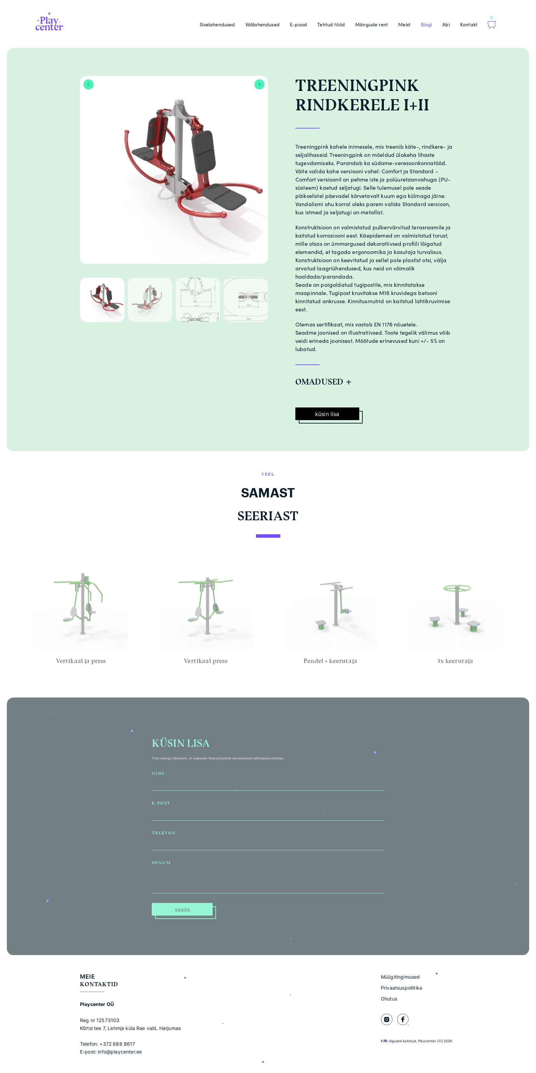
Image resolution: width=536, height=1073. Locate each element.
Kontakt (469, 24)
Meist (404, 24)
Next (259, 84)
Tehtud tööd (331, 24)
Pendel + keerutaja (330, 663)
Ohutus (389, 999)
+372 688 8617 (117, 1044)
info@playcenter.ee (120, 1052)
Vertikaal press (205, 663)
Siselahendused (217, 24)
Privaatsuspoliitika (401, 988)
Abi (446, 24)
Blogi (426, 24)
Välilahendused (262, 24)
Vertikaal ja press (81, 663)
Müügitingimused (400, 977)
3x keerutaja (455, 663)
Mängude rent (371, 24)
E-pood (298, 24)
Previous (88, 84)
